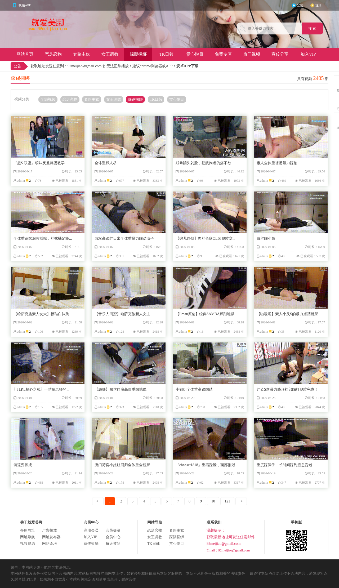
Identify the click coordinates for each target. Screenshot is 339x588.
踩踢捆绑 (138, 54)
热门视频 (251, 54)
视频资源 (27, 544)
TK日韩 (166, 54)
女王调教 (109, 54)
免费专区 (223, 54)
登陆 (300, 5)
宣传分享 (279, 54)
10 (213, 501)
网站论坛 (49, 544)
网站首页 (24, 54)
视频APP (25, 5)
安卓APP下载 (187, 66)
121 (227, 501)
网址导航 (27, 537)
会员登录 (113, 530)
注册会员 (91, 530)
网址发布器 (51, 537)
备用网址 (27, 530)
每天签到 (113, 544)
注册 (318, 5)
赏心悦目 (194, 54)
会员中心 (113, 537)
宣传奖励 (91, 544)
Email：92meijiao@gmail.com (228, 550)
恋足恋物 (53, 54)
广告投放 (49, 530)
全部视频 (48, 99)
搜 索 (312, 28)
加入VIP (308, 54)
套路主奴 (81, 54)
